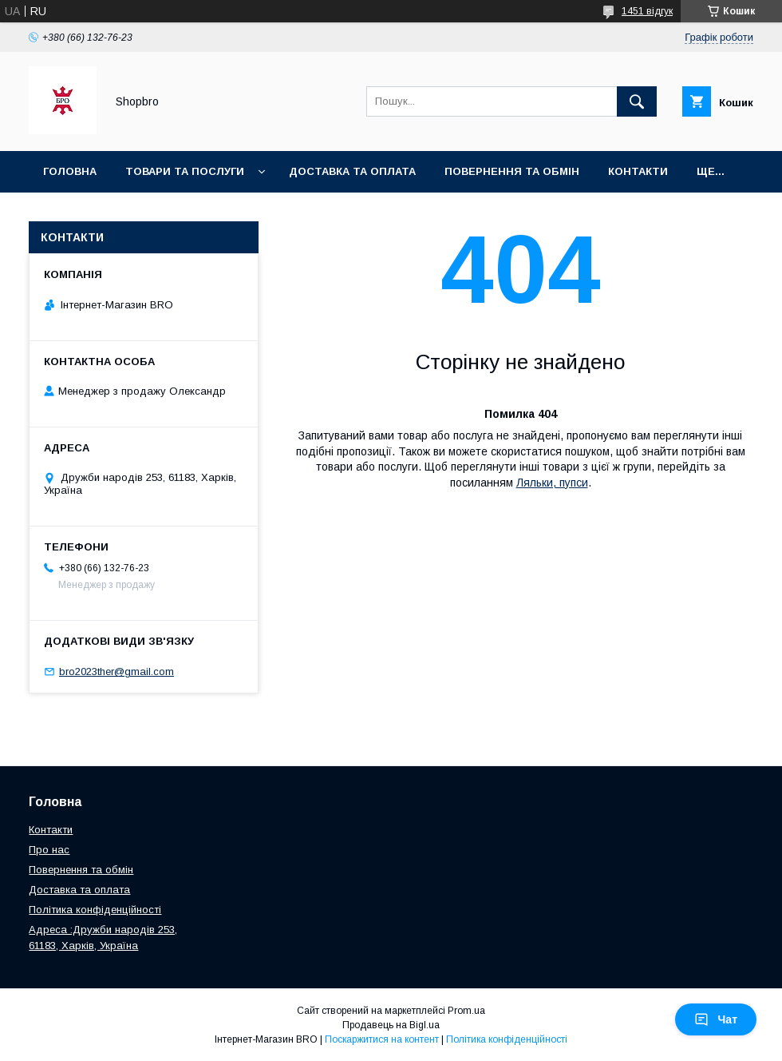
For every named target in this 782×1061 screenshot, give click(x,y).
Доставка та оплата (352, 171)
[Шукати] (637, 101)
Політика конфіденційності (95, 910)
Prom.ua (466, 1010)
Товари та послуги (184, 171)
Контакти (638, 171)
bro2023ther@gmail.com (116, 672)
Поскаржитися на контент (382, 1039)
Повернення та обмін (81, 870)
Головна (70, 171)
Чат (715, 1019)
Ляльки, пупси (552, 482)
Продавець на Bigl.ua (391, 1025)
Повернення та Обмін (511, 171)
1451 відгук (647, 11)
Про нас (49, 850)
